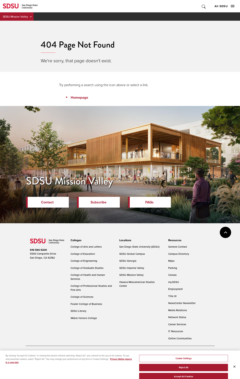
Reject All (183, 372)
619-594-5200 (38, 250)
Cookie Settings (111, 355)
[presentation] (75, 240)
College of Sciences (82, 297)
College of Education (83, 254)
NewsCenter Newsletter (182, 303)
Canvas (172, 275)
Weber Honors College (84, 318)
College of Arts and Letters (86, 246)
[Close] (234, 372)
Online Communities (180, 338)
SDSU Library (78, 311)
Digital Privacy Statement (84, 355)
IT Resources (175, 331)
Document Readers (55, 355)
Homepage (79, 97)
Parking (172, 268)
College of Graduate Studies (87, 268)
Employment (175, 289)
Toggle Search (204, 6)
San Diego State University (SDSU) (139, 246)
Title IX (172, 296)
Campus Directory (178, 254)
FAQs (149, 202)
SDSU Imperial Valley (131, 268)
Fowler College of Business (86, 304)
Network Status (177, 317)
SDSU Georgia (127, 261)
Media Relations (177, 310)
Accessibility (34, 355)
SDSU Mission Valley (15, 16)
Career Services (177, 324)
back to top (225, 232)
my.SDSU (173, 282)
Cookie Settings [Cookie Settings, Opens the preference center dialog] (184, 363)
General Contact (177, 246)
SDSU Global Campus (132, 254)
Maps (171, 261)
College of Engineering (84, 261)
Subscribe (98, 202)
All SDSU (224, 6)
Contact (47, 202)
